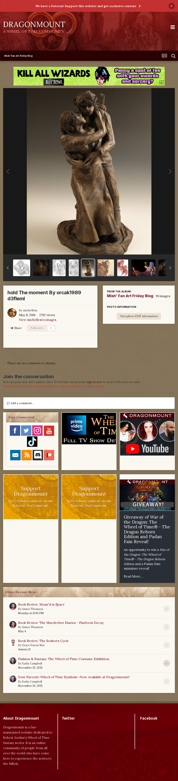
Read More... (133, 576)
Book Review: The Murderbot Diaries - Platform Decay (61, 623)
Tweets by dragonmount (80, 726)
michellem (30, 310)
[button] (7, 267)
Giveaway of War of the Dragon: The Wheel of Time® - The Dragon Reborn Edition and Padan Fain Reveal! (147, 529)
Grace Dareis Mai (33, 645)
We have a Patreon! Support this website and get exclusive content (85, 6)
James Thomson (32, 609)
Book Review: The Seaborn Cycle (43, 641)
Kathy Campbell (32, 663)
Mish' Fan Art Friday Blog (130, 296)
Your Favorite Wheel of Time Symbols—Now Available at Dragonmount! (74, 677)
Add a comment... (20, 403)
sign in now (94, 382)
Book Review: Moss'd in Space (41, 604)
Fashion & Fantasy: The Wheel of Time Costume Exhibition (63, 659)
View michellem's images (37, 320)
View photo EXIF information (139, 316)
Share (16, 328)
